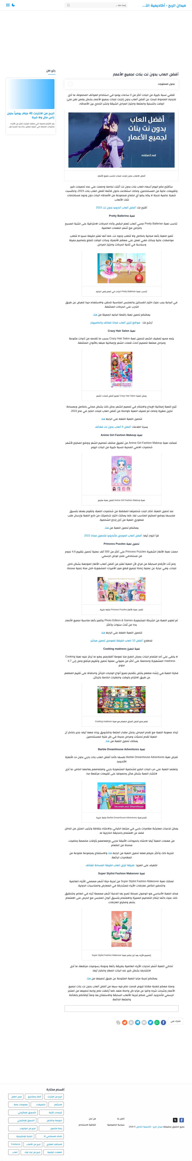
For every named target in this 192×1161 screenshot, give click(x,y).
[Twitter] (145, 1023)
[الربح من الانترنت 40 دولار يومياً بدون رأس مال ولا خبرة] (30, 94)
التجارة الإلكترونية (24, 1137)
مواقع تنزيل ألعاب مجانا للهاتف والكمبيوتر (115, 322)
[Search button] (68, 5)
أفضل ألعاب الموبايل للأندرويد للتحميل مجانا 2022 (113, 535)
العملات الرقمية (54, 1153)
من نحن (92, 1119)
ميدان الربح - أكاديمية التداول (163, 5)
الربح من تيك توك (32, 1153)
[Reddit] (110, 1023)
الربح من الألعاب (33, 1145)
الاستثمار (58, 1105)
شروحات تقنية (55, 1113)
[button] (13, 5)
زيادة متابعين (56, 1129)
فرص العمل (16, 1097)
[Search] (96, 5)
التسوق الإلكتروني (26, 1121)
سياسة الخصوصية (115, 1125)
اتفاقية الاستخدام (87, 1125)
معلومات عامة (21, 1105)
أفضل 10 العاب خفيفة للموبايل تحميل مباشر (117, 640)
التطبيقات (40, 1105)
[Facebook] (162, 1023)
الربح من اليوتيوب (28, 1129)
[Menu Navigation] (8, 5)
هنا (95, 314)
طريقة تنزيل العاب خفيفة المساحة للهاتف (110, 865)
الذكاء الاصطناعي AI (53, 1137)
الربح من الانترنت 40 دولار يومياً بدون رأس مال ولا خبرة (30, 115)
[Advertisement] (96, 40)
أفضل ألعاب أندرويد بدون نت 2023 (116, 207)
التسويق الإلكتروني (27, 1113)
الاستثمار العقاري (54, 1145)
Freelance (15, 1145)
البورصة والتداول (54, 1121)
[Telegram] (127, 1023)
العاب (15, 1153)
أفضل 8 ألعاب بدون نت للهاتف (113, 426)
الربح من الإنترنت (55, 1097)
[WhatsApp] (153, 1023)
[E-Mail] (136, 1023)
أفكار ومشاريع (34, 1097)
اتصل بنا (120, 1119)
